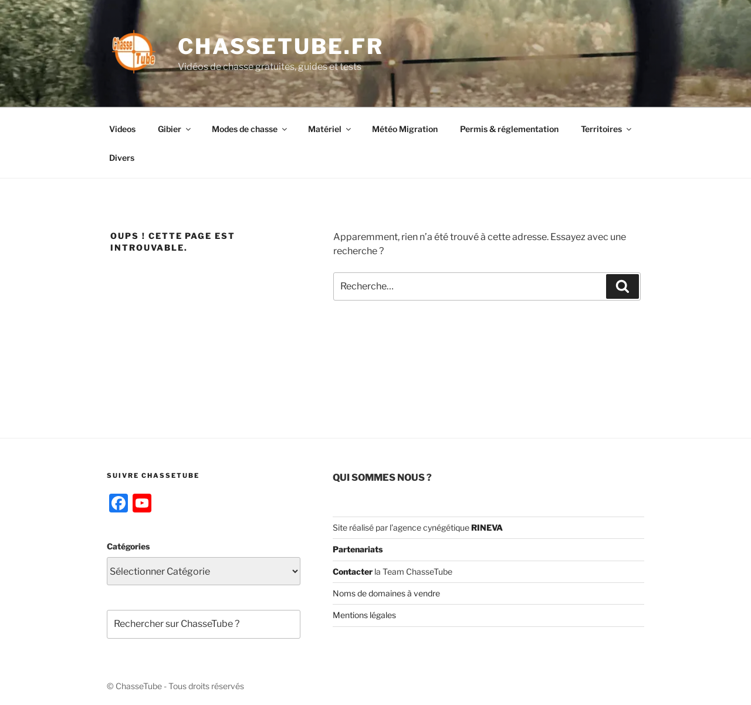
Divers (121, 158)
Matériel (330, 129)
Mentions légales (364, 615)
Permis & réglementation (509, 129)
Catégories (128, 546)
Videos (122, 129)
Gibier (175, 129)
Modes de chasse (250, 129)
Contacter (353, 571)
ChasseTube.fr (280, 46)
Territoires (607, 129)
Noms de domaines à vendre (386, 593)
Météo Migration (405, 129)
